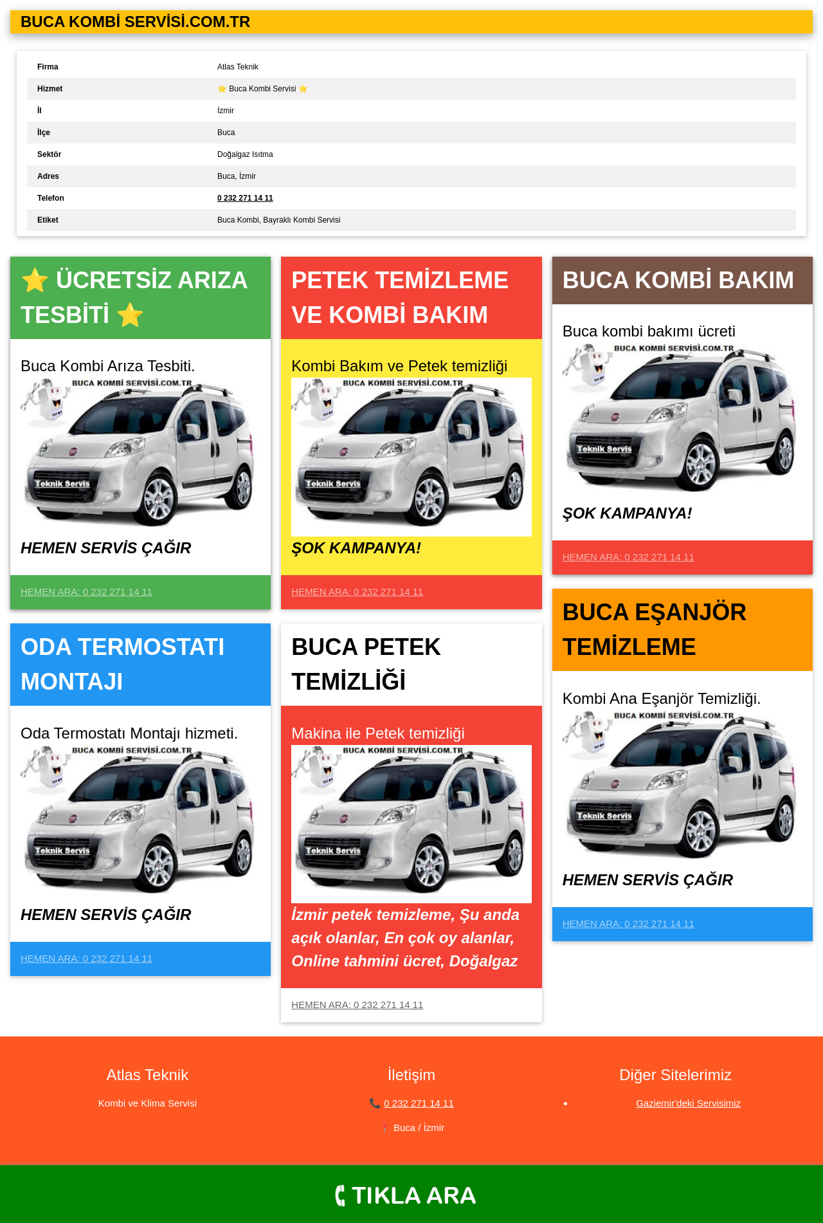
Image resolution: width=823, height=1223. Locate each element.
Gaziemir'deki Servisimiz (688, 1103)
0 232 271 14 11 (418, 1103)
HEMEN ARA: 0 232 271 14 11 (86, 591)
